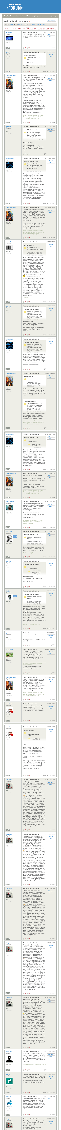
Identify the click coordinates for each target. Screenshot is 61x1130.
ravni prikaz (41, 29)
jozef (7, 52)
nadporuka (52, 71)
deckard (8, 242)
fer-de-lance (9, 649)
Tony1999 (9, 32)
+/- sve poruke (31, 29)
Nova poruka (51, 20)
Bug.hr (6, 16)
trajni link (52, 47)
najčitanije (35, 16)
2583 (19, 28)
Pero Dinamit (10, 501)
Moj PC (8, 48)
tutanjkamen (10, 704)
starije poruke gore (51, 29)
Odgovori (50, 35)
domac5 (8, 1096)
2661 (44, 28)
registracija (21, 16)
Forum (12, 16)
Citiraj (50, 37)
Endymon (9, 779)
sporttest (9, 127)
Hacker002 (9, 1052)
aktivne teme (28, 16)
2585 (27, 28)
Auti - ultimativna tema (30, 32)
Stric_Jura (9, 531)
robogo (8, 1074)
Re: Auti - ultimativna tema (31, 52)
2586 (31, 28)
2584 (23, 28)
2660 (40, 28)
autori (49, 16)
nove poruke (43, 16)
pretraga (54, 16)
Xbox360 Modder (11, 75)
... (16, 28)
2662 (48, 28)
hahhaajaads (10, 158)
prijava (14, 16)
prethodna (7, 28)
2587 (35, 28)
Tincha (8, 591)
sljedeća (52, 28)
